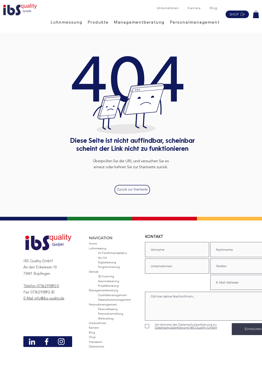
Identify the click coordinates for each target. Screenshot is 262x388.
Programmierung (109, 267)
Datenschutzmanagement (114, 300)
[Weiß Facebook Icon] (46, 341)
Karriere (94, 328)
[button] (69, 22)
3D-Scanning (106, 276)
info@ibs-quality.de (49, 298)
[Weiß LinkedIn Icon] (31, 341)
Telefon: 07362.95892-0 (41, 286)
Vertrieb (94, 272)
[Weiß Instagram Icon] (61, 341)
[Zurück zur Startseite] (132, 190)
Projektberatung (108, 286)
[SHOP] (237, 14)
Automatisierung (108, 281)
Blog (92, 332)
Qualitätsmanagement (112, 295)
